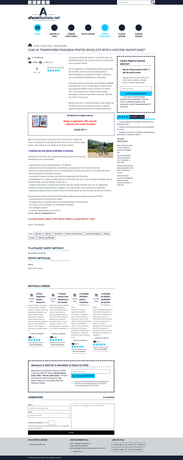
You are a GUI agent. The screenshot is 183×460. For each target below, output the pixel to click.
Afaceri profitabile (35, 345)
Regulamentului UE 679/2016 (90, 385)
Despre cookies (119, 449)
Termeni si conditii (134, 449)
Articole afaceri (46, 46)
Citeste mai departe (37, 334)
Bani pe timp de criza (37, 444)
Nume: (30, 405)
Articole (36, 46)
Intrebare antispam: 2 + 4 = (38, 423)
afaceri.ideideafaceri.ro (45, 213)
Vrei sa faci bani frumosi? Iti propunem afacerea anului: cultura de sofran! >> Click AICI (125, 180)
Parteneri (140, 445)
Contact (131, 445)
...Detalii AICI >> (80, 129)
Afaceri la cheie (137, 117)
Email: (30, 412)
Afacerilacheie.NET (30, 44)
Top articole (123, 117)
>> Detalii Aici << (77, 451)
